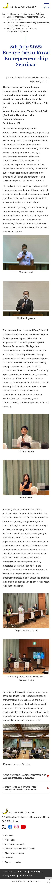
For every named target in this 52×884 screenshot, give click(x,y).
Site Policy (35, 871)
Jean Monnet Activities (34, 14)
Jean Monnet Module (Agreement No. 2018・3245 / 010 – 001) (27, 18)
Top (3, 14)
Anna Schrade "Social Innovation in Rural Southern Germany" (24, 776)
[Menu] (46, 5)
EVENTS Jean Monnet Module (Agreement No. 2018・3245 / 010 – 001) (28, 24)
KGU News (9, 835)
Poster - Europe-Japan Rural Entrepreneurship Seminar (20, 788)
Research (14, 14)
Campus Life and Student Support (20, 849)
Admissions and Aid (13, 862)
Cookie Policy (26, 876)
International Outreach (15, 844)
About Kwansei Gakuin (14, 853)
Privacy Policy (9, 876)
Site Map (22, 871)
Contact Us (7, 871)
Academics (10, 840)
